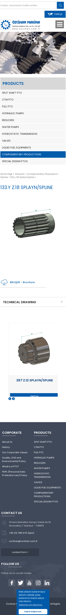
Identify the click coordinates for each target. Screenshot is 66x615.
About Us (7, 442)
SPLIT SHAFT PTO (12, 93)
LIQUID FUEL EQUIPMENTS (16, 147)
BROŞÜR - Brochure (17, 282)
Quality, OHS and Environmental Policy (14, 459)
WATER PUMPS (10, 127)
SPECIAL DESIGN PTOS (15, 161)
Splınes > (5, 177)
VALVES (6, 140)
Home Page (6, 174)
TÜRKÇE (55, 14)
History (6, 447)
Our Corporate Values (14, 452)
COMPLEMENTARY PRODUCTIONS (21, 154)
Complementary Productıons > (43, 174)
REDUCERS (8, 120)
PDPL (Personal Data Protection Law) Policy (14, 473)
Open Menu (59, 24)
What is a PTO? (10, 466)
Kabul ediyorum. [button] (33, 611)
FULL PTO (7, 106)
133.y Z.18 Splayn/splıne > (23, 177)
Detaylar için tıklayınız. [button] (31, 604)
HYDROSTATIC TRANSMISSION (19, 134)
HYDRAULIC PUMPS (13, 113)
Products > (21, 174)
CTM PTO (8, 99)
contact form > (20, 552)
